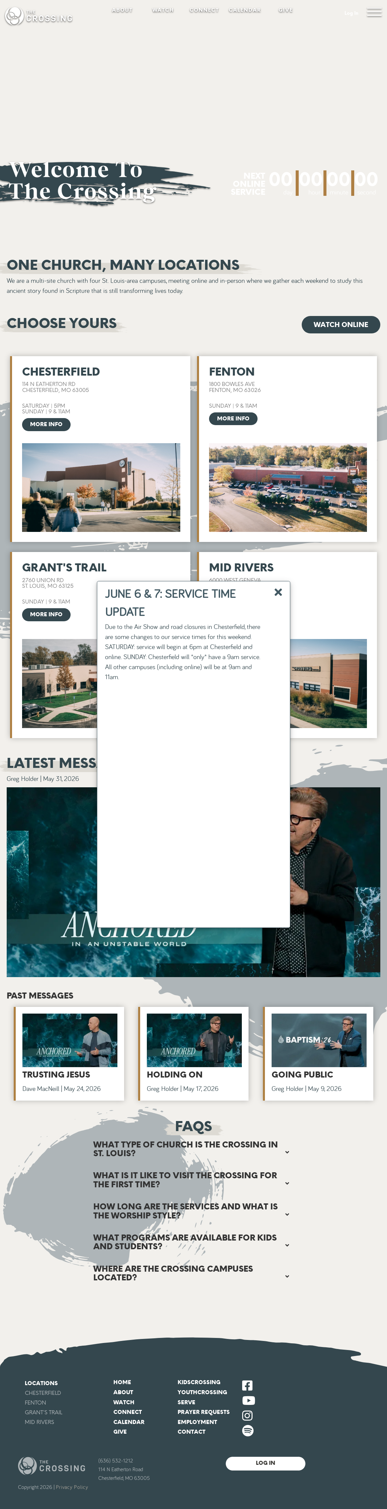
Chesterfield (43, 1393)
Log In (352, 13)
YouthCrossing (202, 1392)
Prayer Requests (204, 1412)
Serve (186, 1402)
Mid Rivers (39, 1422)
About (122, 10)
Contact (191, 1432)
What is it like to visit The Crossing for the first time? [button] (185, 1180)
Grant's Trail (43, 1412)
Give (286, 10)
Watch (163, 10)
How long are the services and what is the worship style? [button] (185, 1211)
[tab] (193, 1149)
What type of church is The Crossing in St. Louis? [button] (185, 1149)
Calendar (245, 10)
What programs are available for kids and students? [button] (185, 1242)
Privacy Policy (72, 1487)
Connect (204, 10)
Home (122, 1382)
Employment (197, 1422)
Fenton (35, 1403)
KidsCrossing (199, 1382)
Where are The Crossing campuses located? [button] (173, 1273)
